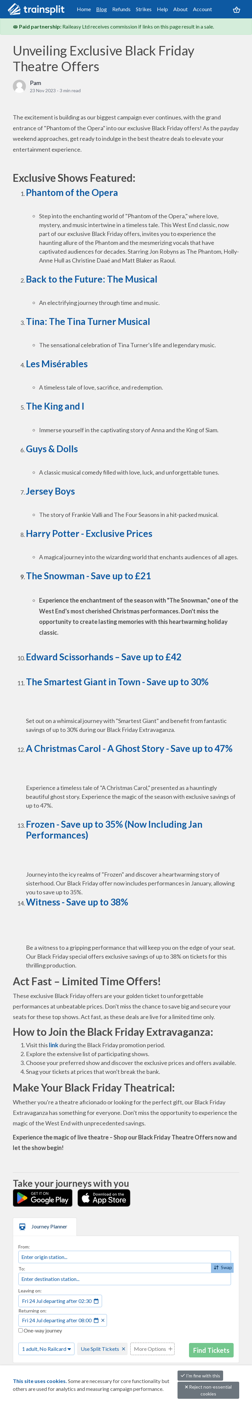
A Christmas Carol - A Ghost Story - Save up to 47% (129, 748)
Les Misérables (57, 363)
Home (84, 9)
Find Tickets (211, 1350)
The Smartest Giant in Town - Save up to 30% (117, 681)
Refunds (121, 9)
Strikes (144, 9)
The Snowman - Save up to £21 (88, 575)
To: (21, 1268)
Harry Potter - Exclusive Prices (89, 533)
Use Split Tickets (100, 1349)
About (180, 9)
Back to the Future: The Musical (92, 279)
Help (162, 9)
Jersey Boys (50, 491)
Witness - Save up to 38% (77, 901)
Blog (101, 9)
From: (24, 1246)
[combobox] (124, 1257)
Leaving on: (30, 1290)
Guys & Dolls (52, 448)
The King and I (55, 406)
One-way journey (40, 1330)
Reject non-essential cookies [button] (208, 1390)
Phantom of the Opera (72, 192)
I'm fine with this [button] (200, 1375)
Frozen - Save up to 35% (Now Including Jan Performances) (114, 830)
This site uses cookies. (40, 1381)
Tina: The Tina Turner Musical (88, 321)
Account (202, 9)
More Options (150, 1349)
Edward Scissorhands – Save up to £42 (103, 656)
